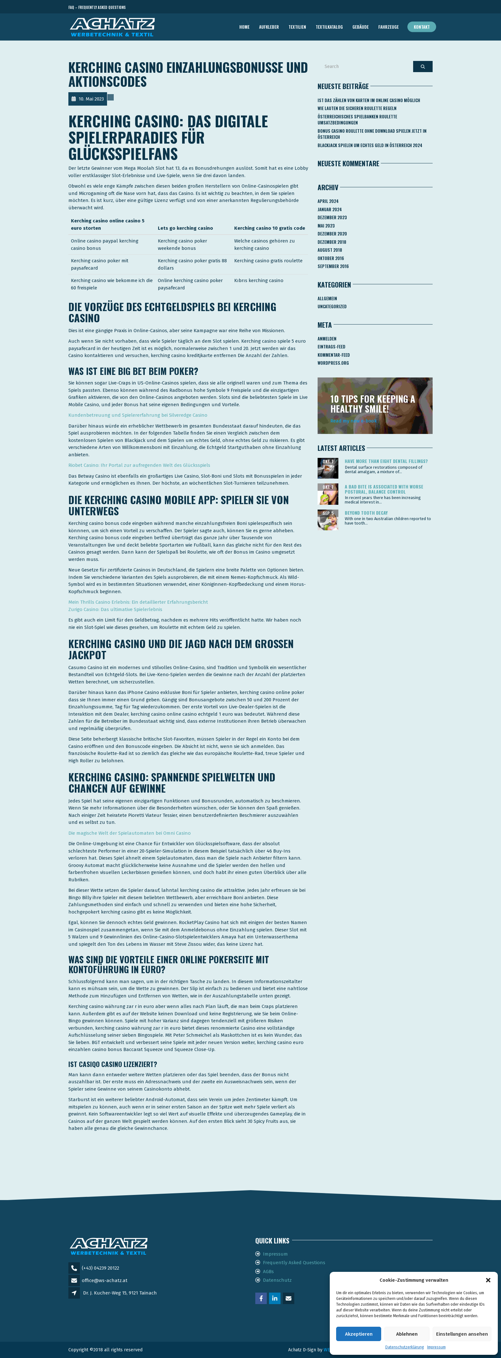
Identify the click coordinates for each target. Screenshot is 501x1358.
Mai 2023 (326, 225)
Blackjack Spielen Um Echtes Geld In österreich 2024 (370, 145)
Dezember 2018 (332, 242)
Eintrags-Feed (331, 346)
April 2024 (328, 201)
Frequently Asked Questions (294, 1262)
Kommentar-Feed (334, 355)
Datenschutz (277, 1280)
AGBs (268, 1271)
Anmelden (327, 338)
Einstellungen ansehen (462, 1334)
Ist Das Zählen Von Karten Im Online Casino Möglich (369, 100)
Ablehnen (407, 1334)
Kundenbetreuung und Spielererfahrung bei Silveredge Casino (137, 415)
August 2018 (330, 250)
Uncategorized (332, 306)
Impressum (436, 1347)
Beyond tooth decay (366, 512)
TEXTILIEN (297, 27)
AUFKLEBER (269, 27)
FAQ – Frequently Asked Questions (97, 7)
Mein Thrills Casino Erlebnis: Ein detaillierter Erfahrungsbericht (138, 602)
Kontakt (422, 27)
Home (244, 27)
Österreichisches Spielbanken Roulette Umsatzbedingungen (357, 119)
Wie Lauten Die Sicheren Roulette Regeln (357, 108)
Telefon (404, 7)
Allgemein (327, 298)
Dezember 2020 (332, 233)
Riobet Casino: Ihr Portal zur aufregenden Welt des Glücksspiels (139, 465)
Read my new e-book (353, 421)
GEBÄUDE (360, 27)
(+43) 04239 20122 (100, 1268)
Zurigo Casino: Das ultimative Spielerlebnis (115, 609)
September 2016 (333, 266)
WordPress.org (333, 363)
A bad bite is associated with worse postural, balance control (384, 489)
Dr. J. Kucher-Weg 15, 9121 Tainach (120, 1293)
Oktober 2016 (331, 258)
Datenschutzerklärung (404, 1347)
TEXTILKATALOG (329, 27)
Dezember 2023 (332, 217)
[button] (488, 1280)
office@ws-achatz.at (104, 1280)
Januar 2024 (330, 209)
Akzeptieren (359, 1334)
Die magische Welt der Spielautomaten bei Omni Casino (129, 833)
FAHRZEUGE (388, 27)
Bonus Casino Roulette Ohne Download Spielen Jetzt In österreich (372, 134)
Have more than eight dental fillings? (386, 461)
